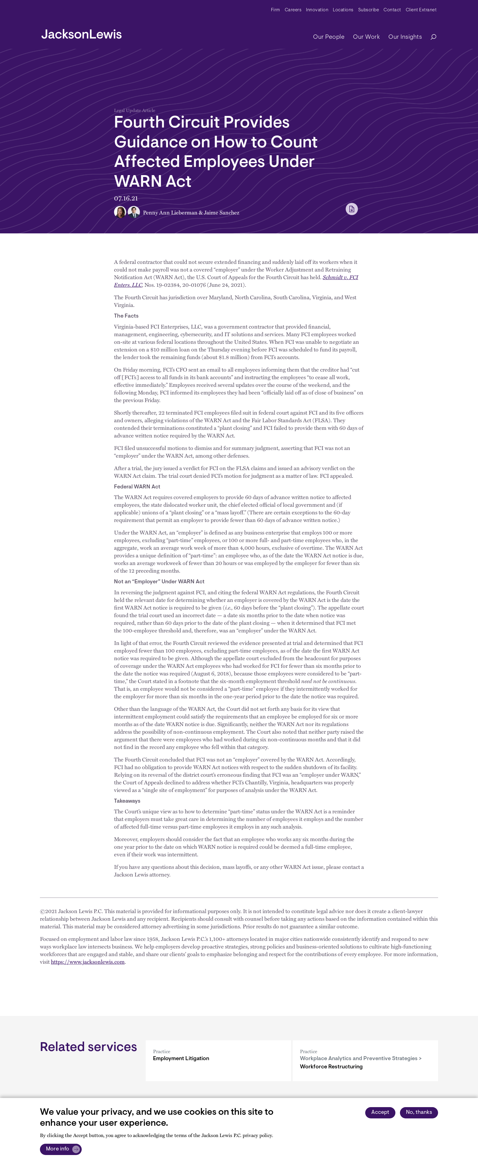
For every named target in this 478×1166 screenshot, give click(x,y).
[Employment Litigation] (218, 1060)
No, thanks (419, 1112)
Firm (275, 10)
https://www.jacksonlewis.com (88, 961)
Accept (380, 1112)
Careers (293, 10)
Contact (392, 10)
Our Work (366, 37)
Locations (343, 10)
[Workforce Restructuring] (365, 1060)
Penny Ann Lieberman (170, 212)
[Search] (430, 37)
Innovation (317, 10)
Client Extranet (421, 10)
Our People (328, 37)
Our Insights (405, 37)
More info (57, 1149)
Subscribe (368, 10)
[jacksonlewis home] (81, 32)
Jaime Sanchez (221, 212)
